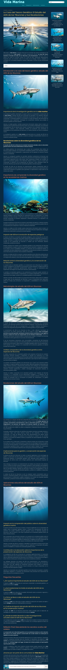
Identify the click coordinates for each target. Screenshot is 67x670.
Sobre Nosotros (36, 5)
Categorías (28, 5)
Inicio (23, 5)
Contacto (43, 5)
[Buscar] (63, 2)
